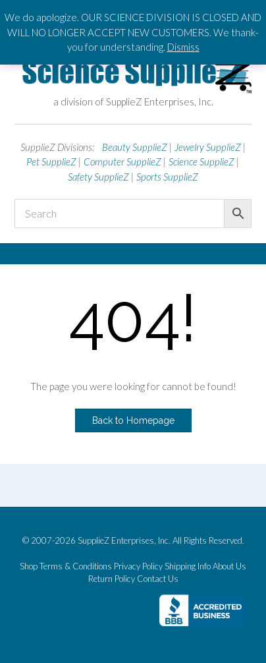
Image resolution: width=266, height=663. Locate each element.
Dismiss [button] (183, 47)
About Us (229, 566)
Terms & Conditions (76, 566)
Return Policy (111, 579)
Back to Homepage (133, 420)
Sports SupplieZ (167, 177)
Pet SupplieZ (51, 161)
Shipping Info (188, 566)
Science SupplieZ (201, 161)
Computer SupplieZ (122, 161)
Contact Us (157, 579)
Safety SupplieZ (98, 177)
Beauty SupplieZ (134, 147)
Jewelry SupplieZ (207, 147)
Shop (29, 566)
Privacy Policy (138, 566)
